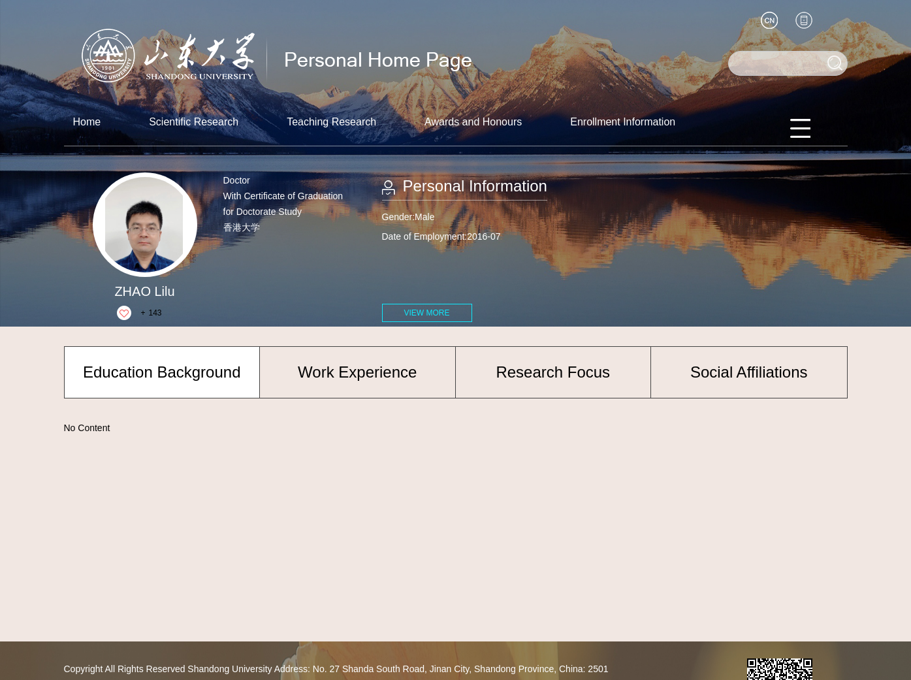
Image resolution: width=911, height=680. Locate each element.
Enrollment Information (622, 121)
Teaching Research (331, 121)
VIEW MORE (426, 312)
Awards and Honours (473, 121)
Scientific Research (193, 121)
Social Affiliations (749, 372)
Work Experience (357, 372)
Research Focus (553, 372)
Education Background (162, 372)
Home (87, 121)
